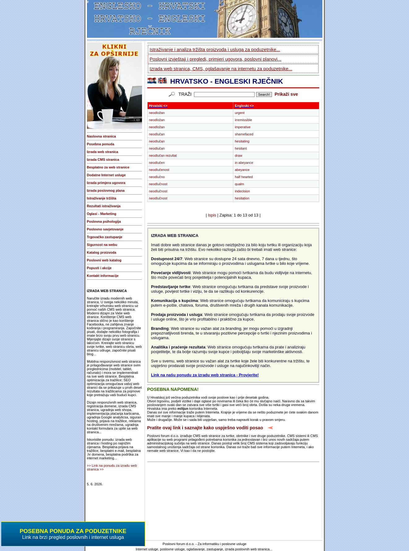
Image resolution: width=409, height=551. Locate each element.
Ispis (212, 215)
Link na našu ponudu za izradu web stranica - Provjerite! (205, 375)
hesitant (241, 148)
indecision (242, 191)
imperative (243, 127)
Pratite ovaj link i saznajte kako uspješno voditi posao (205, 427)
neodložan (157, 113)
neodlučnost (158, 184)
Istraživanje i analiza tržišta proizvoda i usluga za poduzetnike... (215, 49)
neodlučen (157, 162)
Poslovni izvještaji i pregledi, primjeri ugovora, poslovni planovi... (216, 59)
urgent (239, 113)
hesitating (242, 141)
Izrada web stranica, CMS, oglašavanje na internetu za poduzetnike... (221, 68)
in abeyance (244, 162)
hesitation (242, 198)
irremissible (243, 120)
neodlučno (157, 177)
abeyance (242, 170)
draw (238, 155)
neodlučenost (159, 170)
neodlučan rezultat (163, 155)
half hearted (244, 177)
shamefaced (244, 134)
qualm (239, 184)
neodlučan (157, 134)
